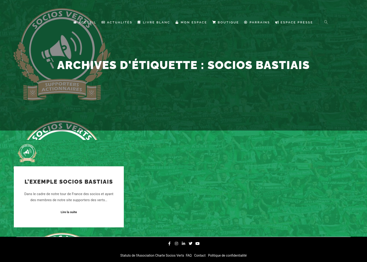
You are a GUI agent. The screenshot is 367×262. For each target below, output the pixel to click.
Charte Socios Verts (170, 255)
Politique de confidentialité (227, 255)
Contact (200, 255)
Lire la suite (69, 212)
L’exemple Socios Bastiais (69, 181)
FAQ (189, 255)
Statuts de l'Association (137, 255)
